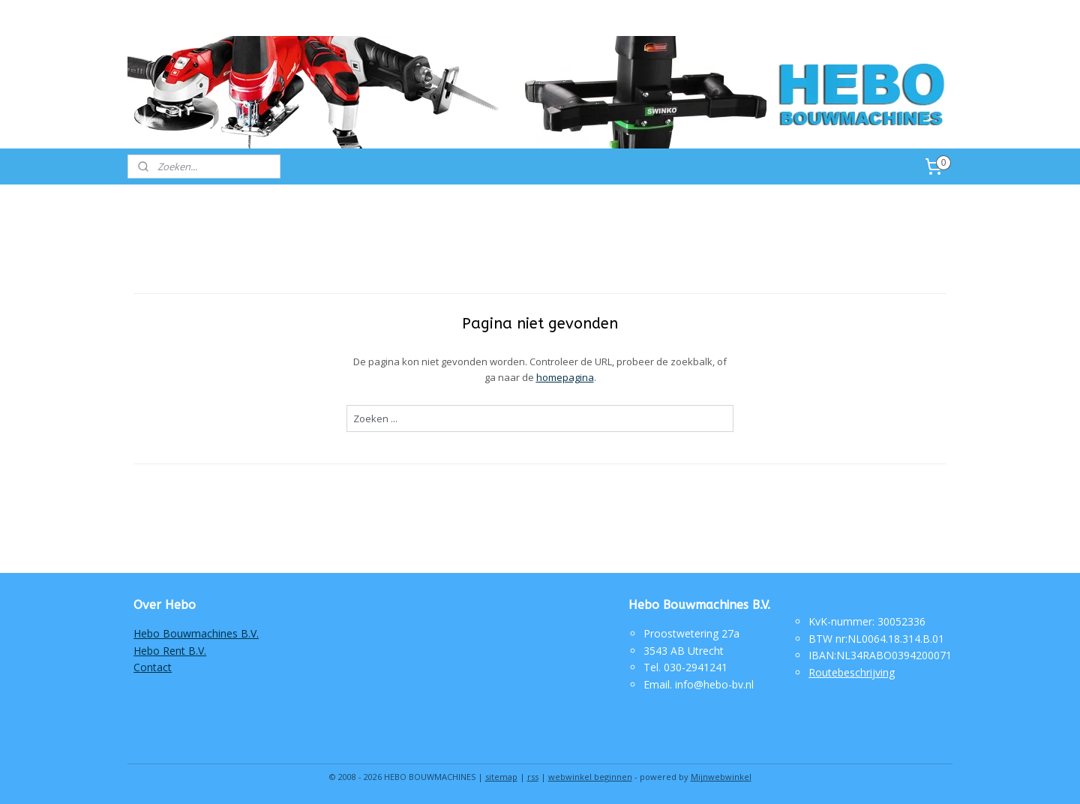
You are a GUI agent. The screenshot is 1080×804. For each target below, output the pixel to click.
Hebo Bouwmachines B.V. (196, 633)
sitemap (501, 776)
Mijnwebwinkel (721, 776)
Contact (153, 667)
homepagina (565, 377)
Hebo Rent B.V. (170, 651)
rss (532, 776)
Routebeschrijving (851, 672)
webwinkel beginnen (590, 776)
